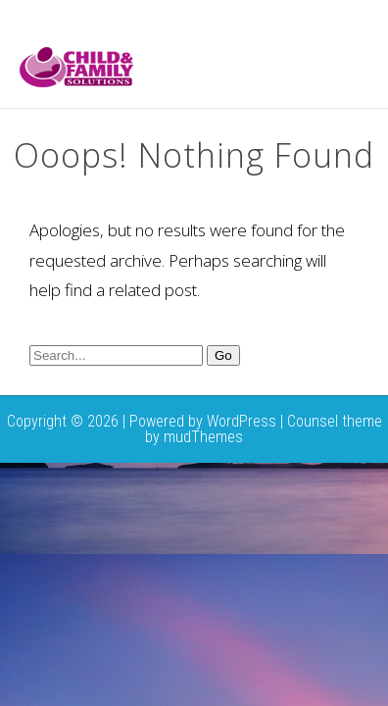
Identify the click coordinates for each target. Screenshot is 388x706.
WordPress (241, 421)
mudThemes (203, 437)
